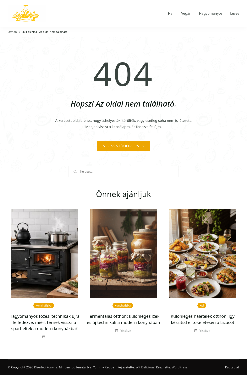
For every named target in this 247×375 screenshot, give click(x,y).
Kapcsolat (232, 367)
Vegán (186, 13)
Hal (170, 13)
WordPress (179, 367)
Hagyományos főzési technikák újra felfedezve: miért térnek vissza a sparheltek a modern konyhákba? (44, 322)
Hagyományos (210, 13)
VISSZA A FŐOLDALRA (121, 146)
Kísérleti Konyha (45, 367)
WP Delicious (145, 367)
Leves (234, 13)
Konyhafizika (44, 305)
